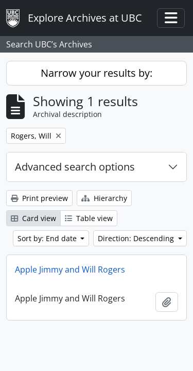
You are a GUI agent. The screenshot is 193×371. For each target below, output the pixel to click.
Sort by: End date (48, 238)
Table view (89, 218)
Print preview (39, 198)
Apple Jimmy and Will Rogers (70, 269)
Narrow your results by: (96, 73)
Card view (33, 218)
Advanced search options (75, 167)
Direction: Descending (137, 238)
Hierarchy (104, 198)
